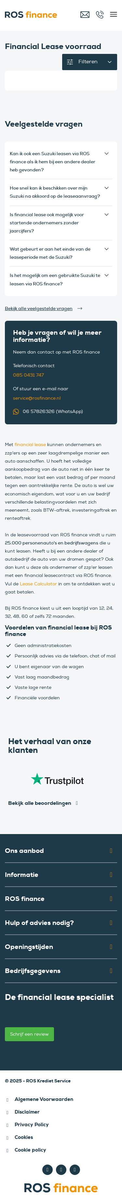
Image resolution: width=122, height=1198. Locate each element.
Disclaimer (27, 1112)
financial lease (30, 444)
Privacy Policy (32, 1124)
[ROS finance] (35, 14)
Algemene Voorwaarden (44, 1099)
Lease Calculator (38, 584)
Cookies (24, 1137)
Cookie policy (30, 1150)
